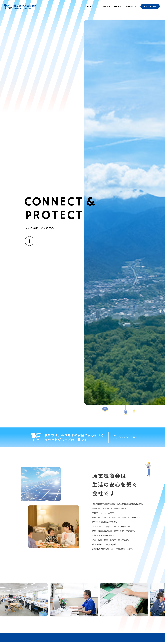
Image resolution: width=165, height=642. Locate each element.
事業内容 (106, 6)
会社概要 (117, 6)
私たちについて (92, 6)
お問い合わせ (131, 6)
